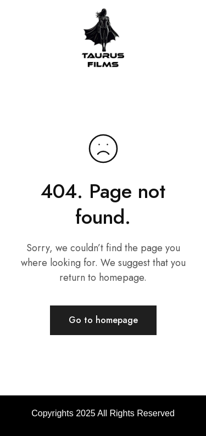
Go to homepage (103, 320)
